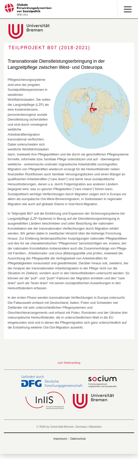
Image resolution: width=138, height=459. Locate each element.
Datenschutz (78, 438)
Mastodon (95, 426)
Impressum (60, 438)
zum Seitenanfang (69, 362)
